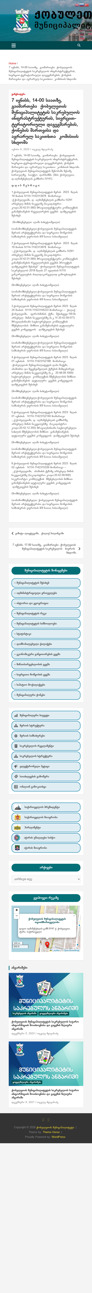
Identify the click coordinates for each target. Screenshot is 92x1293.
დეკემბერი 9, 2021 (23, 1102)
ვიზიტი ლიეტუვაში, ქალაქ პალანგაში (39, 533)
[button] (47, 944)
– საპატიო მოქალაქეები (29, 685)
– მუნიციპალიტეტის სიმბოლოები (35, 623)
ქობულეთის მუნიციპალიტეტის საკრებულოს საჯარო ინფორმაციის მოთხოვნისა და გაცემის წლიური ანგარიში (45, 1025)
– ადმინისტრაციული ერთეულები (35, 593)
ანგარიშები (19, 968)
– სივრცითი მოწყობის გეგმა (32, 674)
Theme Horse (51, 1132)
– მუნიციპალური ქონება (29, 695)
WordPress (58, 1137)
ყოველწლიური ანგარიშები (54, 1013)
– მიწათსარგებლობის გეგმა (32, 664)
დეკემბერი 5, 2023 (23, 1033)
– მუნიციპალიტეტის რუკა (30, 613)
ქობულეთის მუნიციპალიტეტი (55, 1127)
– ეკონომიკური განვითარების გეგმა (37, 654)
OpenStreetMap (72, 950)
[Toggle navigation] (14, 45)
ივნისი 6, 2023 (20, 149)
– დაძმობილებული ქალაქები (33, 644)
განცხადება (18, 94)
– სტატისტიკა (22, 634)
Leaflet (54, 950)
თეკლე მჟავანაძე (42, 149)
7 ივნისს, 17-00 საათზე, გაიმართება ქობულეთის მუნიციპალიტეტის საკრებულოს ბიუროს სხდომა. (44, 548)
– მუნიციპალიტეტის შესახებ (31, 583)
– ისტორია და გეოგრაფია (31, 603)
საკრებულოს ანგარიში (24, 1013)
